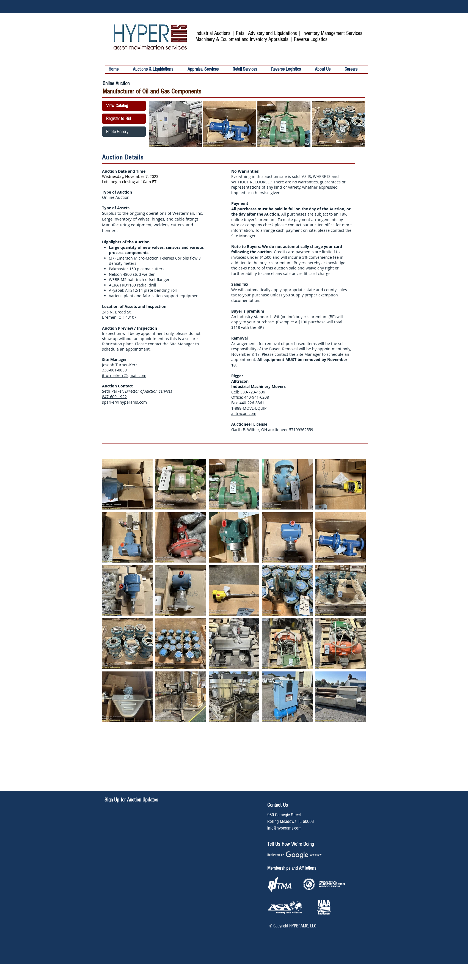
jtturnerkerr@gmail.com (124, 375)
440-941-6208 (256, 397)
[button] (248, 69)
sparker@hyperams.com (124, 402)
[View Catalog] (124, 106)
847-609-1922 (114, 396)
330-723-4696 (252, 392)
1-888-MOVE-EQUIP (248, 408)
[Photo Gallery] (124, 131)
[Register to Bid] (124, 119)
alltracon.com (243, 413)
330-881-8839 (114, 370)
